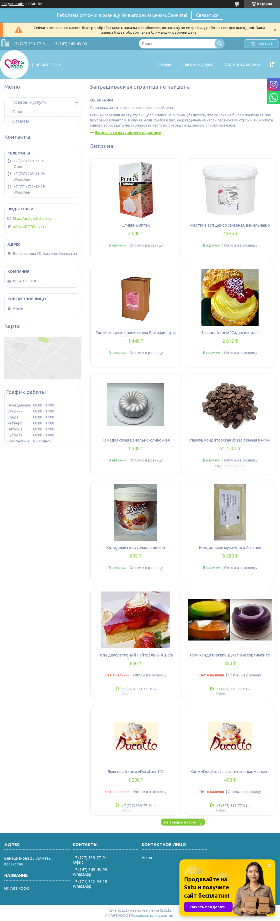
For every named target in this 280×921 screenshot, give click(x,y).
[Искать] (220, 43)
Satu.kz (166, 910)
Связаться (207, 15)
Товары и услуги (198, 64)
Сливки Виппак (135, 225)
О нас (17, 111)
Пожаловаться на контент (153, 915)
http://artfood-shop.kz (32, 218)
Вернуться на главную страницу (128, 132)
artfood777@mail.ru (30, 226)
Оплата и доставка (243, 64)
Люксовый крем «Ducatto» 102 (135, 771)
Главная (164, 64)
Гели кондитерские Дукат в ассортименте (230, 655)
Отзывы (20, 121)
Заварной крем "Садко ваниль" (230, 332)
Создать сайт (12, 4)
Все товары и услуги (180, 822)
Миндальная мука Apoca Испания (230, 547)
